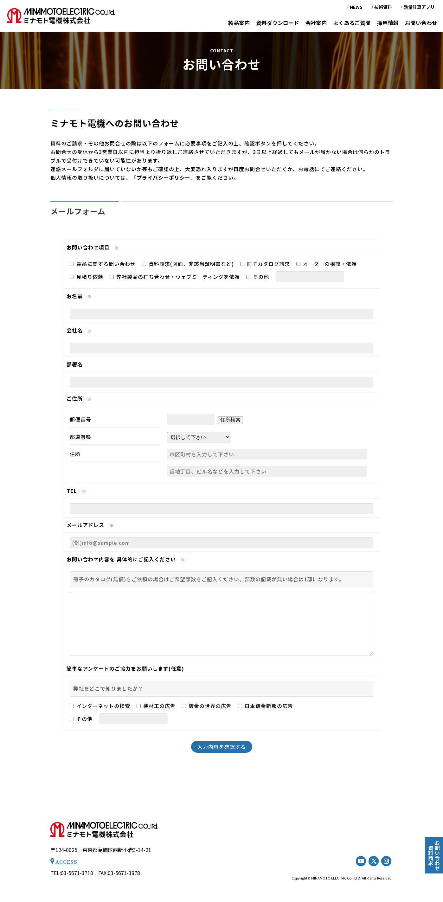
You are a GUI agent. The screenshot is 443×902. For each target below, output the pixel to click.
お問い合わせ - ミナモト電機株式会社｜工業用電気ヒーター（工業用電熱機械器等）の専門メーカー (61, 16)
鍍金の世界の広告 (207, 706)
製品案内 (234, 24)
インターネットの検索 (100, 706)
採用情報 (386, 24)
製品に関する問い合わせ (103, 263)
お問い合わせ (421, 24)
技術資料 (383, 7)
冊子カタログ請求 (265, 263)
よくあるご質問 (350, 24)
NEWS (356, 7)
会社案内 (313, 24)
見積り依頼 (86, 276)
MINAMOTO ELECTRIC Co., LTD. (336, 877)
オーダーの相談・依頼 (326, 263)
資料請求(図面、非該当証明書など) (188, 263)
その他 (257, 276)
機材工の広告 (156, 706)
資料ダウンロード (273, 24)
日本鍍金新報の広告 (265, 706)
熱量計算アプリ (419, 7)
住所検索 (230, 419)
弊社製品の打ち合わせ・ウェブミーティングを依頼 (175, 276)
